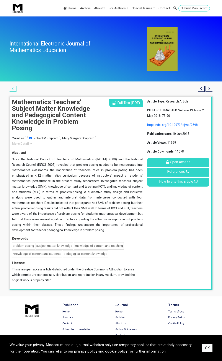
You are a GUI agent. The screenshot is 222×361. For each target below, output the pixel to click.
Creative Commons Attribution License (108, 269)
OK (207, 348)
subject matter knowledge (54, 245)
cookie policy (116, 351)
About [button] (98, 8)
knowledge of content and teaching (99, 245)
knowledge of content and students (37, 253)
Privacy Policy (176, 317)
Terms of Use (176, 311)
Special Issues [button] (142, 8)
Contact (164, 8)
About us (120, 323)
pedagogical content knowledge (85, 253)
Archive (85, 8)
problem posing (23, 245)
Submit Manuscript (194, 8)
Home (70, 8)
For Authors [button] (117, 8)
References (178, 171)
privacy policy (85, 351)
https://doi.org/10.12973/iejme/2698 (172, 125)
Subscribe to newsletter (76, 329)
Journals (67, 317)
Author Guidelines (126, 329)
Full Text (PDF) (126, 103)
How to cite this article (178, 181)
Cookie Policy (176, 323)
